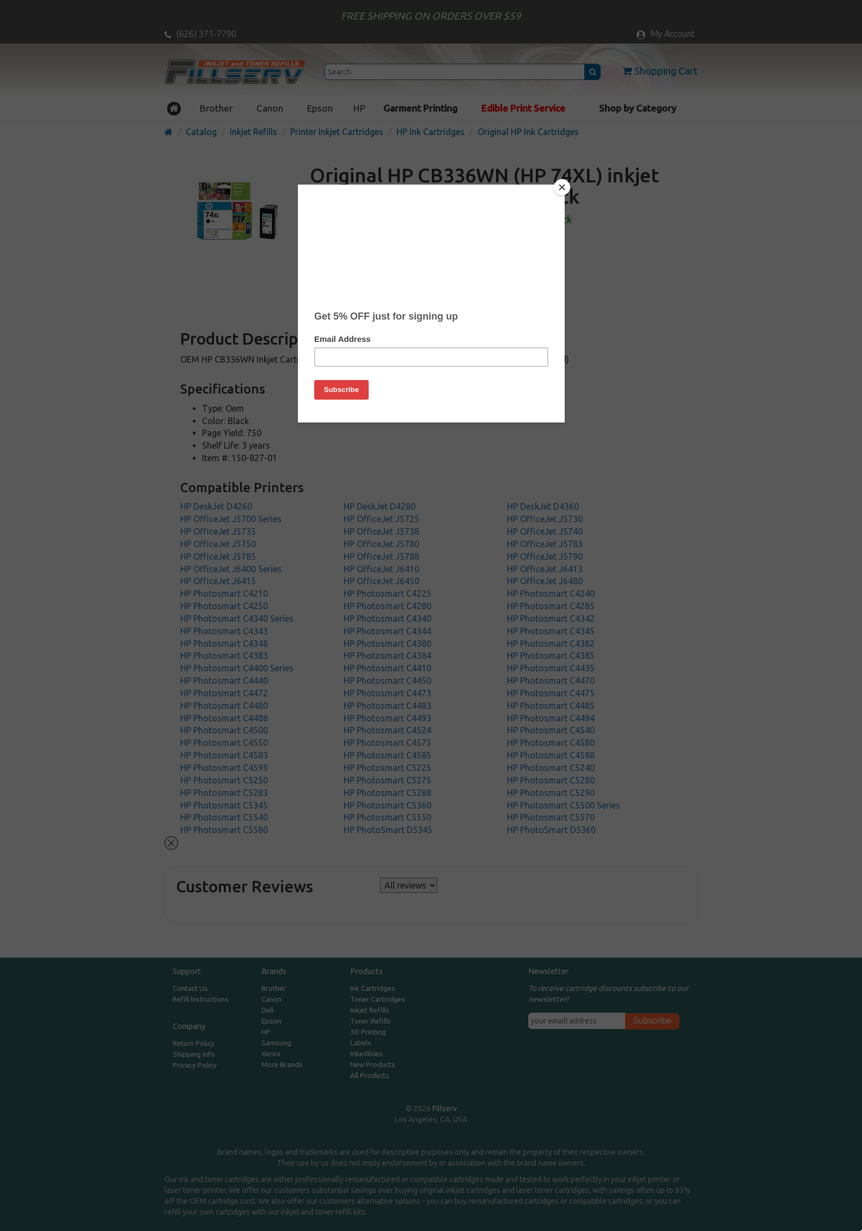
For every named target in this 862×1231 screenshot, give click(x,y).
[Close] (562, 187)
